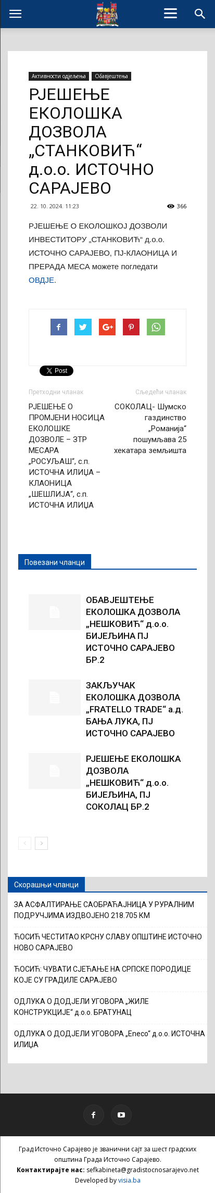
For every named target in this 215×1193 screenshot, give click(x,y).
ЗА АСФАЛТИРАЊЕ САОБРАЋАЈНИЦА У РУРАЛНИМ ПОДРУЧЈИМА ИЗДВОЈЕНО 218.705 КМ (104, 910)
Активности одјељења (59, 76)
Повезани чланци (54, 562)
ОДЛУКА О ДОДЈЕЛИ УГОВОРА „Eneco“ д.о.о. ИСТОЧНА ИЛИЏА (109, 1039)
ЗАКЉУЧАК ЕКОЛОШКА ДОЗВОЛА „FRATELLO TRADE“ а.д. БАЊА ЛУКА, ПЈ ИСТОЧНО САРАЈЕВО (134, 709)
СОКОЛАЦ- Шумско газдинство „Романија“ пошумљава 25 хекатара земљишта (150, 428)
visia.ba (129, 1180)
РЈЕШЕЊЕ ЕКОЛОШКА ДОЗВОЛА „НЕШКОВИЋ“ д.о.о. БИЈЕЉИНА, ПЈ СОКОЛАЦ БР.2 (133, 783)
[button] (200, 14)
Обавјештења (111, 76)
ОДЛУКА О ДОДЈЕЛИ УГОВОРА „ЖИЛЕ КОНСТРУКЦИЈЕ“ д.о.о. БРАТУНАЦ (81, 1006)
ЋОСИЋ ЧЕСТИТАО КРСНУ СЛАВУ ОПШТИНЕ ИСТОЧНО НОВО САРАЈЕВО (108, 942)
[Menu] (171, 13)
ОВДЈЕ (41, 279)
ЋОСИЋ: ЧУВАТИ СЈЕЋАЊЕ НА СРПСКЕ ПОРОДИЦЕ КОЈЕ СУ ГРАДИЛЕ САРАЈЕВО (102, 974)
